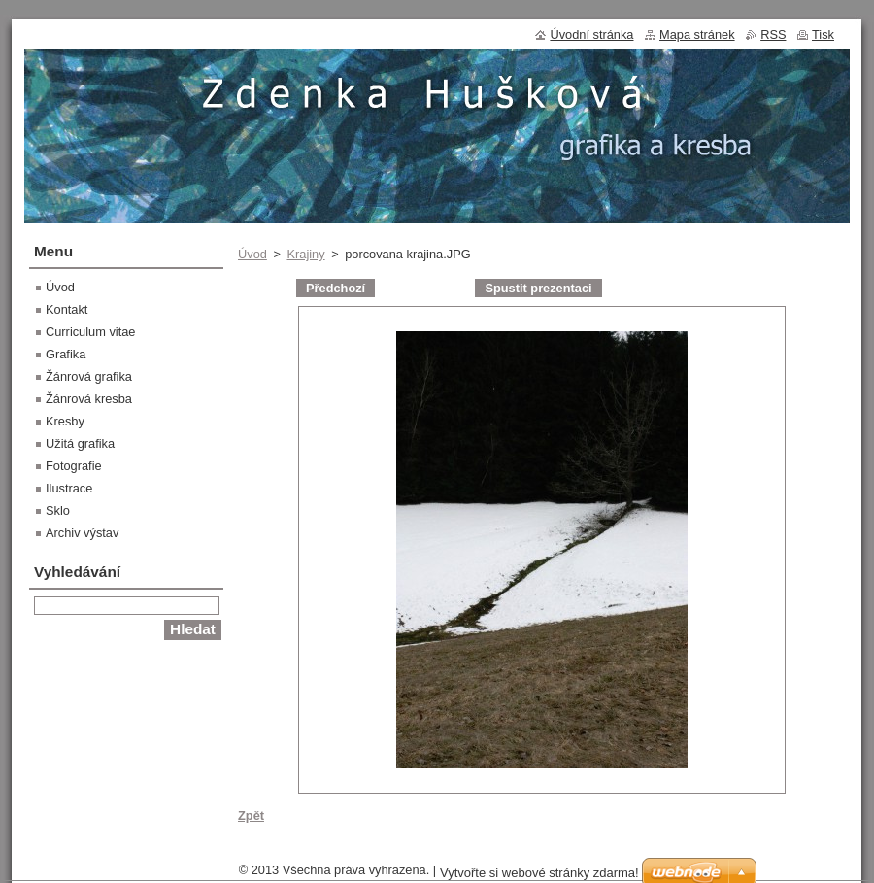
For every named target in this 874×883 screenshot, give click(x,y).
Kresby (65, 421)
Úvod (252, 254)
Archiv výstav (82, 533)
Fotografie (74, 465)
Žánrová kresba (89, 398)
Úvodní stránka (591, 34)
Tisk (823, 34)
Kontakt (66, 309)
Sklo (58, 510)
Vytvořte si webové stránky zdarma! (539, 873)
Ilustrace (69, 488)
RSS (773, 34)
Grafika (65, 354)
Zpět (251, 815)
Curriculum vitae (90, 331)
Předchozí (335, 288)
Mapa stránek (697, 34)
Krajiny (305, 254)
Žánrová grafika (89, 376)
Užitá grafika (80, 443)
